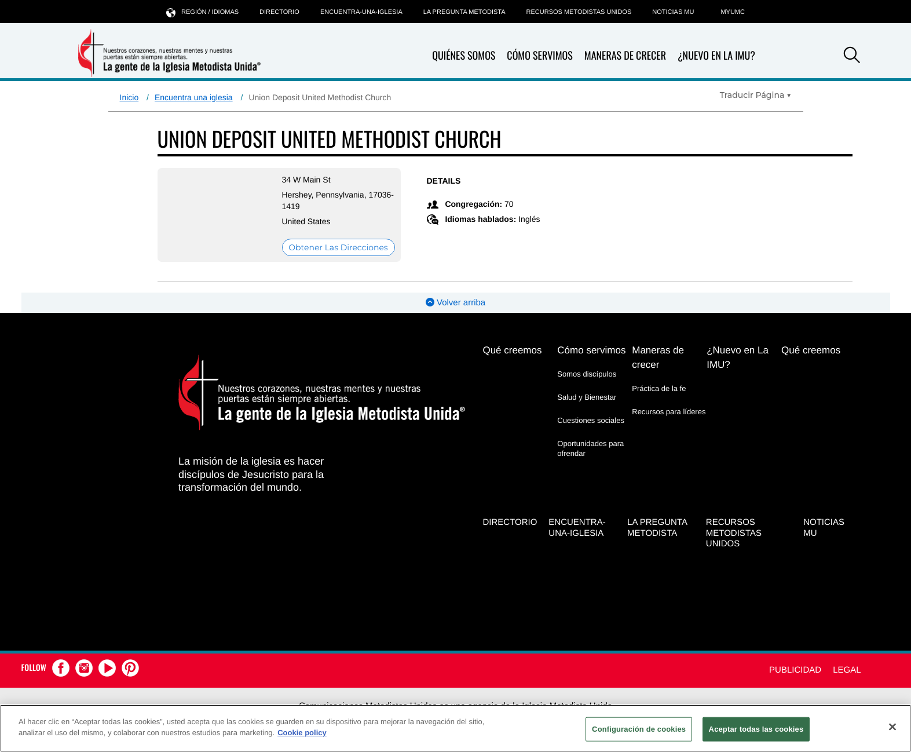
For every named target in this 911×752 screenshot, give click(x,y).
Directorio (279, 12)
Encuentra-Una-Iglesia (361, 12)
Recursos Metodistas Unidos (579, 12)
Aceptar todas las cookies (756, 729)
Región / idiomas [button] (202, 12)
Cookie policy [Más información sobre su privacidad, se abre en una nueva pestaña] (302, 732)
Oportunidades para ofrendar (590, 448)
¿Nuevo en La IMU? (716, 55)
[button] (852, 57)
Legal (847, 670)
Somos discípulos (586, 374)
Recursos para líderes (668, 411)
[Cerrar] (892, 726)
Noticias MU (673, 12)
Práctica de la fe (659, 388)
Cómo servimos (539, 55)
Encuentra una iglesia (194, 97)
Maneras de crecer (625, 55)
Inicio (129, 97)
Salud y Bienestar (586, 397)
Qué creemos (512, 350)
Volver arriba (455, 303)
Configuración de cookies (639, 729)
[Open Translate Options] (756, 95)
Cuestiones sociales (590, 420)
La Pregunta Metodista (464, 12)
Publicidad (795, 670)
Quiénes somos (463, 55)
